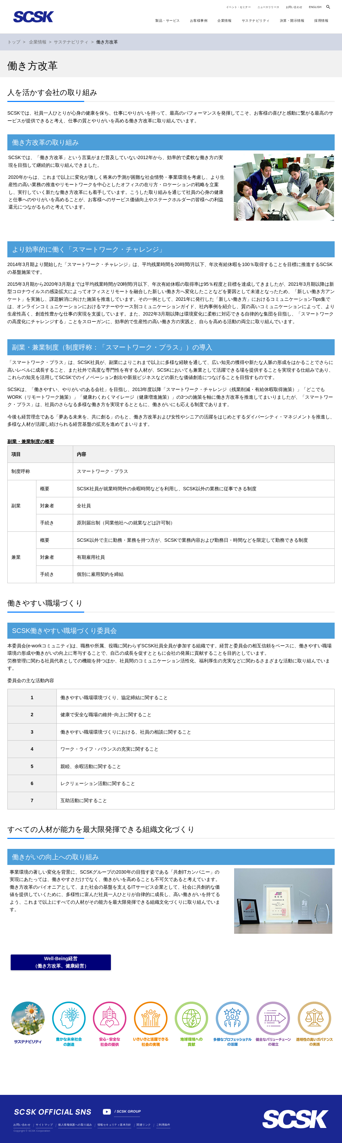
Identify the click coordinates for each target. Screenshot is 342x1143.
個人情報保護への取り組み (75, 1124)
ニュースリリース (268, 7)
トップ (13, 42)
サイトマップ (44, 1124)
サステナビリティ (71, 42)
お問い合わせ (294, 7)
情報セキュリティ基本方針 (114, 1124)
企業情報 (37, 42)
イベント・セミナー (238, 7)
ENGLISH (315, 7)
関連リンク (144, 1124)
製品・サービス (167, 20)
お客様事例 (199, 20)
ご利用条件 (163, 1124)
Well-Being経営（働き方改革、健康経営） (61, 962)
